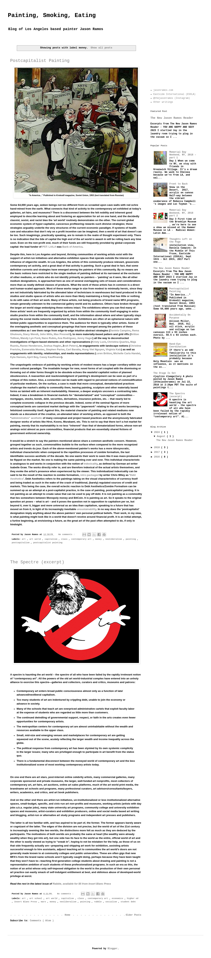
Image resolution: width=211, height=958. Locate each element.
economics (118, 898)
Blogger (112, 948)
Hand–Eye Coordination (177, 345)
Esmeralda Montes (33, 349)
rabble (98, 902)
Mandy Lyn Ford (30, 338)
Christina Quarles (118, 341)
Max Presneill (62, 334)
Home (67, 915)
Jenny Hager (84, 338)
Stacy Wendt (30, 334)
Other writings (163, 102)
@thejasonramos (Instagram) (171, 98)
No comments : (67, 534)
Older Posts (133, 915)
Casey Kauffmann (50, 357)
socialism (112, 902)
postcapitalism (21, 542)
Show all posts (101, 47)
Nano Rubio (49, 338)
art (24, 539)
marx (44, 902)
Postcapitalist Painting (40, 60)
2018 (157, 447)
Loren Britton (104, 353)
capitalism (52, 539)
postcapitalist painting (47, 542)
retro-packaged (89, 475)
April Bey (32, 357)
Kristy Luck (99, 341)
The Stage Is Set (164, 373)
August (162, 436)
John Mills (46, 334)
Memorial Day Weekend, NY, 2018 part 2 (181, 213)
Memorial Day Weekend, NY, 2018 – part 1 (182, 155)
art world (36, 539)
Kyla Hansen (18, 357)
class (65, 539)
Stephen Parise (55, 349)
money (99, 539)
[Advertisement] (173, 62)
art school (36, 898)
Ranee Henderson (31, 345)
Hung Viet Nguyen (93, 349)
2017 (157, 452)
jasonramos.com (163, 90)
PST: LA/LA (49, 246)
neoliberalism (114, 539)
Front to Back (178, 184)
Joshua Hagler (52, 345)
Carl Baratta (73, 349)
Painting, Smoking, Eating (52, 15)
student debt (128, 902)
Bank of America (72, 246)
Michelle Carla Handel (126, 353)
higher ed (132, 898)
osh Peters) (71, 345)
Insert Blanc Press (26, 902)
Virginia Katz (113, 349)
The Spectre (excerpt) (37, 562)
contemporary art (82, 539)
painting (131, 539)
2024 (157, 432)
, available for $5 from (82, 883)
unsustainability (86, 509)
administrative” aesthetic (27, 418)
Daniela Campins (120, 330)
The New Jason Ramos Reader (171, 118)
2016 (157, 457)
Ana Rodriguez (66, 338)
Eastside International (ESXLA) (174, 94)
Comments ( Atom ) (42, 920)
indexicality (91, 463)
